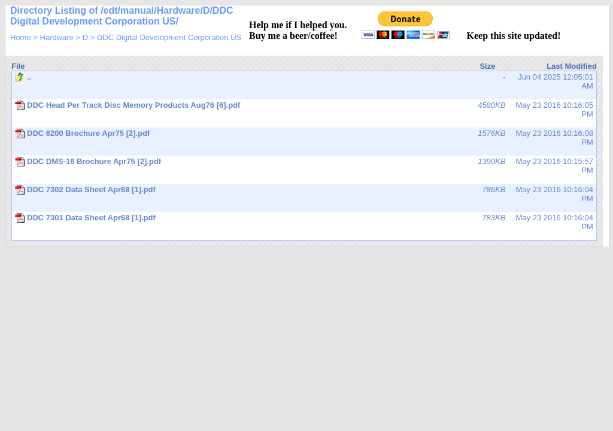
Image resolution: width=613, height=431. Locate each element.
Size (487, 66)
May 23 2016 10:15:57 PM (304, 166)
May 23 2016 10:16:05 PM (304, 110)
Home (20, 37)
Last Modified (572, 66)
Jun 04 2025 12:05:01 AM (304, 81)
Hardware (57, 37)
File (18, 66)
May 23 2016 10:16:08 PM (304, 138)
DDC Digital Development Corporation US (169, 37)
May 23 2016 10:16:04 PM (304, 194)
